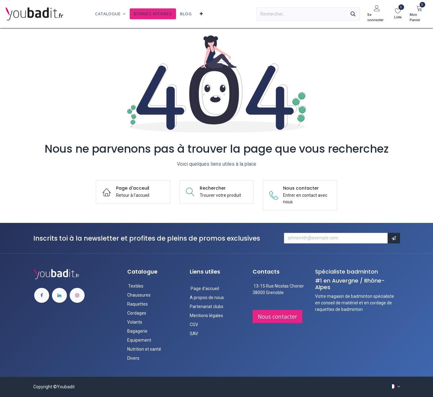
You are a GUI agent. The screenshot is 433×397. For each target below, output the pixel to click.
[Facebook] (41, 295)
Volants (134, 322)
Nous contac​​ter (277, 316)
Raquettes (137, 304)
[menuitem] (110, 13)
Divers (133, 358)
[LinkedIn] (59, 295)
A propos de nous (207, 297)
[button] (394, 238)
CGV (194, 324)
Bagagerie (137, 331)
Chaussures (139, 295)
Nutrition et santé (144, 349)
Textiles (135, 286)
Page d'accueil (204, 288)
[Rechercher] (353, 14)
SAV (194, 333)
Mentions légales (206, 315)
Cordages (136, 313)
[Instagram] (77, 295)
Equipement (139, 340)
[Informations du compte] (376, 14)
